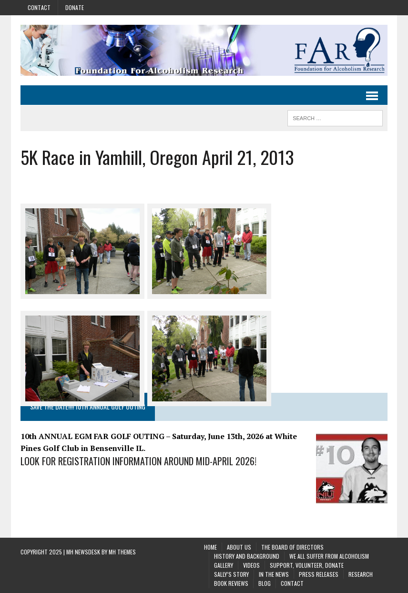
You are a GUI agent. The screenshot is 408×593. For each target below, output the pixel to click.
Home (210, 547)
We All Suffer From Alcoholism (329, 556)
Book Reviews (231, 583)
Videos (251, 565)
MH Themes (122, 552)
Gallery (223, 565)
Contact (39, 7)
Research (360, 574)
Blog (264, 583)
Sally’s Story (231, 574)
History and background (246, 556)
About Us (239, 547)
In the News (274, 574)
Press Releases (318, 574)
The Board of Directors (292, 547)
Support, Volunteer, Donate (307, 565)
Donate (74, 7)
